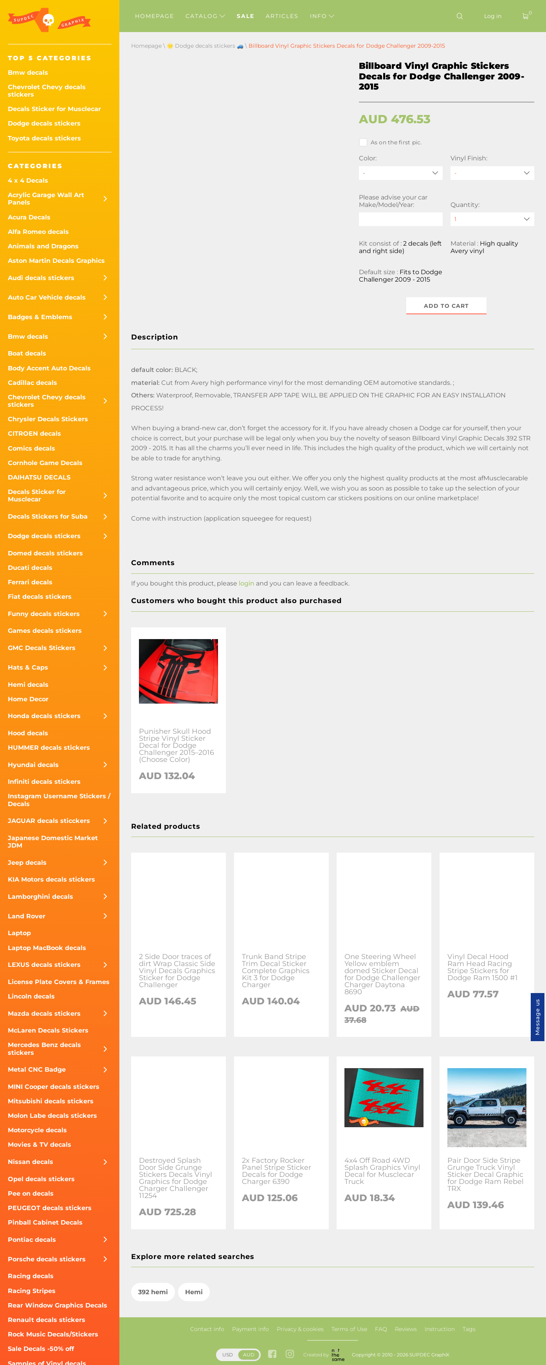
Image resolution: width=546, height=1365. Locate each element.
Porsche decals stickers (47, 1259)
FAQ (381, 1329)
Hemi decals (28, 684)
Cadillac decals (32, 382)
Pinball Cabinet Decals (45, 1222)
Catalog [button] (205, 16)
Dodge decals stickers (44, 123)
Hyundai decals (33, 765)
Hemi (194, 1292)
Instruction (440, 1329)
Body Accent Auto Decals (49, 368)
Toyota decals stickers (44, 138)
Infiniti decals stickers (44, 781)
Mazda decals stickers (44, 1013)
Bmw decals (28, 72)
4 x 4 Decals (28, 180)
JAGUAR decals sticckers (49, 820)
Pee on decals (31, 1193)
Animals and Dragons (43, 246)
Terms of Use (349, 1329)
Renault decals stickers (46, 1320)
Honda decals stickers (44, 716)
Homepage (154, 16)
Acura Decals (29, 217)
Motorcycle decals (37, 1130)
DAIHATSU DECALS (39, 477)
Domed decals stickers (45, 553)
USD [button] (227, 1355)
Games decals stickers (45, 630)
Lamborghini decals (40, 896)
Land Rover (26, 916)
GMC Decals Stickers (42, 648)
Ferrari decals (30, 582)
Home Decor (28, 699)
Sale (245, 16)
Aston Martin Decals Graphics (56, 260)
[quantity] (492, 219)
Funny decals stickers (44, 614)
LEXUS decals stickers (44, 964)
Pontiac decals (32, 1239)
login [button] (246, 583)
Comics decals (31, 448)
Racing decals (31, 1276)
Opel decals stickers (41, 1179)
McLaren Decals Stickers (48, 1030)
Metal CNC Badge (37, 1069)
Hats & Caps (28, 667)
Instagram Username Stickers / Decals (59, 799)
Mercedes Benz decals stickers (44, 1048)
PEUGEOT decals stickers (50, 1208)
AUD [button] (248, 1355)
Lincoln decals (31, 996)
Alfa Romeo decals (38, 231)
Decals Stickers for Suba (48, 516)
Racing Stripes (32, 1291)
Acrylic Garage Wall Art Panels (46, 198)
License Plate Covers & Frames (59, 982)
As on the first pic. (390, 142)
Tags (469, 1329)
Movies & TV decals (39, 1144)
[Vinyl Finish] (492, 173)
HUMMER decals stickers (49, 747)
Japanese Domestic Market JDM (53, 841)
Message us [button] (537, 1017)
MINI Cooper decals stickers (53, 1086)
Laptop (19, 933)
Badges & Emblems (40, 317)
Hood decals (28, 733)
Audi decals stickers (41, 278)
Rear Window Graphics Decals (57, 1305)
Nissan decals (30, 1162)
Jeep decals (27, 862)
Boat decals (27, 353)
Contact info (207, 1329)
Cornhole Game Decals (45, 463)
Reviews (406, 1329)
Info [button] (322, 16)
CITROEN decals (34, 433)
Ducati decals (30, 567)
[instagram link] (290, 1355)
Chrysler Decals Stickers (48, 419)
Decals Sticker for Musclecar (54, 109)
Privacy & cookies (300, 1329)
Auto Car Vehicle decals (47, 297)
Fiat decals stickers (40, 596)
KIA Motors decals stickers (51, 879)
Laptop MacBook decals (47, 948)
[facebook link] (272, 1355)
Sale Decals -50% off (41, 1348)
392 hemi (153, 1292)
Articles (282, 16)
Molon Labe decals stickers (52, 1115)
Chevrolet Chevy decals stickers (47, 90)
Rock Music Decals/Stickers (53, 1334)
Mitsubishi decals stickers (51, 1101)
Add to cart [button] (446, 305)
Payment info (250, 1329)
